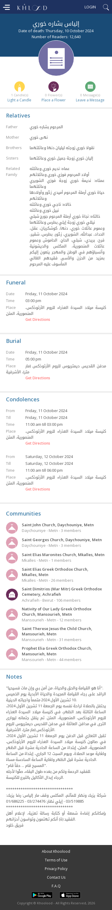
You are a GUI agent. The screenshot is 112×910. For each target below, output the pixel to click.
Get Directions (37, 319)
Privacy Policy (56, 868)
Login (90, 7)
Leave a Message (90, 100)
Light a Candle (19, 100)
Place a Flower (54, 100)
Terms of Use (56, 860)
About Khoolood (56, 851)
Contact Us (56, 877)
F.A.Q (56, 886)
